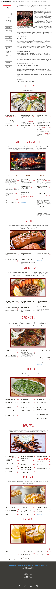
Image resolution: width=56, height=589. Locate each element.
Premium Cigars (8, 67)
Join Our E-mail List (41, 565)
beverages (8, 40)
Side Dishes (8, 30)
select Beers (9, 59)
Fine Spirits (8, 55)
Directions (31, 565)
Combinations (9, 24)
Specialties (8, 27)
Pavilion (36, 1)
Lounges (22, 1)
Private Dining (27, 1)
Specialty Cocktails (8, 63)
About (41, 1)
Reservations (18, 1)
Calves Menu (9, 37)
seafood (8, 20)
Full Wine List (8, 48)
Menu (14, 1)
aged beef (8, 17)
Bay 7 (39, 1)
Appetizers (8, 14)
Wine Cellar (32, 1)
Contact (44, 1)
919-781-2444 (13, 565)
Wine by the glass (8, 52)
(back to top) (23, 202)
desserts (8, 34)
